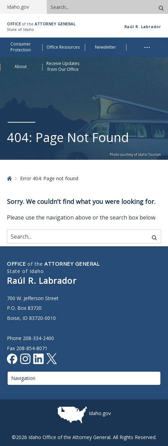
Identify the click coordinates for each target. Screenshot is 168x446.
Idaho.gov (100, 413)
